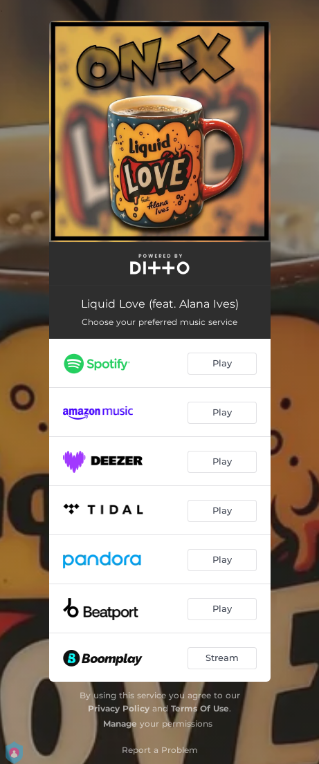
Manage (120, 723)
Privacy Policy (118, 708)
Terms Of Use (200, 708)
